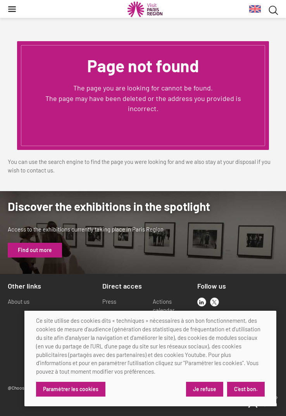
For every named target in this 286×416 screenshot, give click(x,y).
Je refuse (204, 389)
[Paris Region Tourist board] (144, 9)
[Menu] (12, 9)
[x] (214, 302)
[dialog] (150, 358)
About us (18, 301)
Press (109, 301)
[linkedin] (201, 302)
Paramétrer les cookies (70, 389)
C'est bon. (246, 389)
